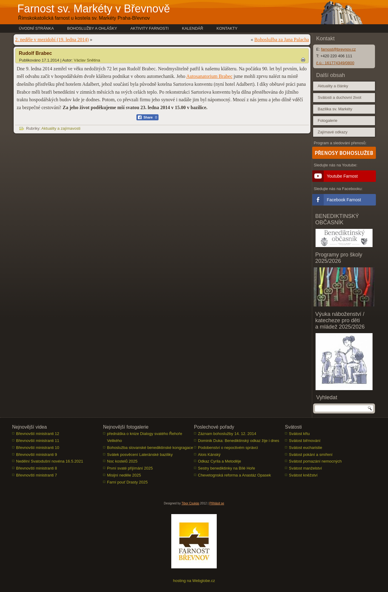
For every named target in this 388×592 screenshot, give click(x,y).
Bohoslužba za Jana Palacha (281, 39)
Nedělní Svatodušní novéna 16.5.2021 (49, 461)
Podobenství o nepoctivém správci (228, 447)
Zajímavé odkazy (332, 132)
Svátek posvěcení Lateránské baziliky (140, 454)
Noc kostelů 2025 (122, 461)
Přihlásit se (216, 503)
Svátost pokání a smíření (311, 454)
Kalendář (192, 28)
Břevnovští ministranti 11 (37, 440)
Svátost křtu (299, 433)
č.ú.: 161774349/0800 (335, 63)
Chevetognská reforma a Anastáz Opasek (234, 475)
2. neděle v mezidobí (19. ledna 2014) (52, 39)
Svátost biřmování (304, 440)
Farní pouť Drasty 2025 (127, 482)
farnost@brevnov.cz (338, 49)
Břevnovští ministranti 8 (36, 468)
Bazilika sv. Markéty (335, 109)
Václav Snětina (87, 60)
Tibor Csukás (190, 503)
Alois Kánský (209, 454)
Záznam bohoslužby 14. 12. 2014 (227, 433)
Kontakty (226, 28)
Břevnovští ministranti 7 (36, 475)
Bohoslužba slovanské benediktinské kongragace (150, 447)
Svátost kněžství (303, 475)
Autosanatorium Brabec (209, 76)
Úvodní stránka (36, 28)
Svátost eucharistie (305, 447)
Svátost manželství (305, 468)
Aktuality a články (333, 86)
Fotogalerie (327, 120)
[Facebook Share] (147, 117)
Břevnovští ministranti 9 (36, 454)
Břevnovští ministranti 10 (37, 447)
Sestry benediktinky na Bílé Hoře (226, 468)
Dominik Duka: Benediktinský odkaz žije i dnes (238, 440)
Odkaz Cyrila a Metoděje (219, 461)
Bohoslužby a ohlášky (92, 28)
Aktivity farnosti (149, 28)
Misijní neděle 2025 (124, 475)
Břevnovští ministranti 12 (37, 433)
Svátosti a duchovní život (339, 97)
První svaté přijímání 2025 (130, 468)
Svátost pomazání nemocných (315, 461)
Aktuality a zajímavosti (61, 128)
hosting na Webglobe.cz (194, 580)
